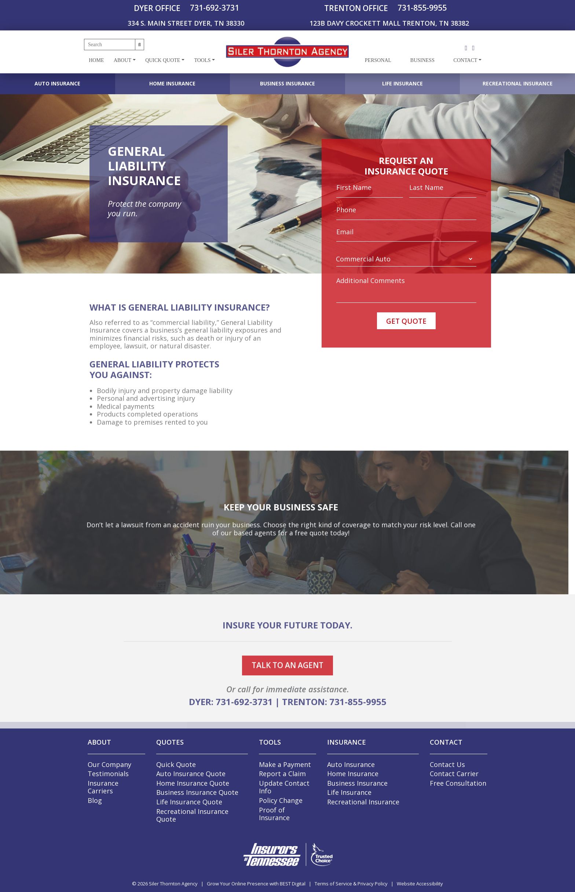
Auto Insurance (57, 83)
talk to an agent (287, 687)
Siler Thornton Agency (173, 883)
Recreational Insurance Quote (192, 815)
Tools (202, 60)
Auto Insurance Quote (191, 773)
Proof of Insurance (274, 813)
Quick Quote (162, 60)
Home (96, 60)
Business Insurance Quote (197, 792)
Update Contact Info (284, 787)
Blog (95, 800)
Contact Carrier (454, 773)
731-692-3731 (214, 8)
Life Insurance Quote (189, 801)
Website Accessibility (420, 883)
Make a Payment (285, 764)
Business (422, 60)
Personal (378, 60)
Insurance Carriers (103, 787)
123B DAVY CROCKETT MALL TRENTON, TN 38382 (389, 23)
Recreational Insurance (518, 83)
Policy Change (281, 800)
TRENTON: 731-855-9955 (334, 723)
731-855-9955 (422, 8)
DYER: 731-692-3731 (231, 723)
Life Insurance (402, 83)
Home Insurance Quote (192, 783)
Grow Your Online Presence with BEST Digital (256, 883)
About (122, 60)
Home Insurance (172, 83)
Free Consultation (458, 783)
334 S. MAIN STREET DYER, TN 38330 (186, 23)
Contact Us (447, 764)
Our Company (109, 764)
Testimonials (108, 773)
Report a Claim (282, 773)
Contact (465, 60)
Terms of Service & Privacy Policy (351, 883)
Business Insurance (287, 83)
